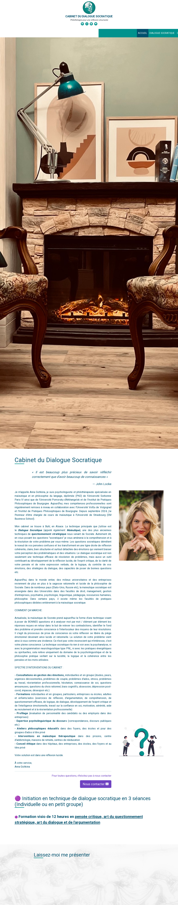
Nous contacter (96, 784)
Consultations (87, 33)
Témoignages (130, 33)
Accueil (44, 33)
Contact (115, 33)
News (104, 33)
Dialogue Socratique (63, 33)
